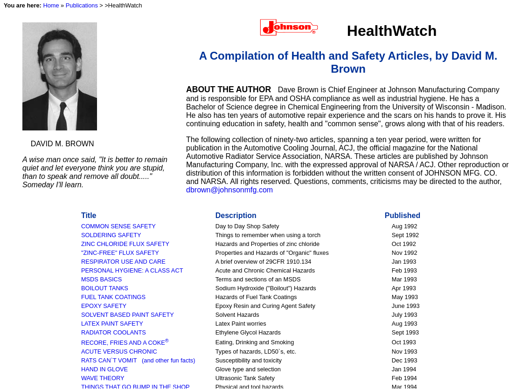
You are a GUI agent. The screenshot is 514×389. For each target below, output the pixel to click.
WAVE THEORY (103, 378)
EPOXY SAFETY (103, 305)
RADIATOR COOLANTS (113, 332)
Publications (82, 5)
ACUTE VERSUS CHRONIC (119, 351)
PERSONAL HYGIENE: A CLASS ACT (132, 270)
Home (51, 5)
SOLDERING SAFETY (111, 235)
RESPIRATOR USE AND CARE (123, 261)
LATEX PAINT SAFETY (112, 323)
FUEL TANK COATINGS (113, 296)
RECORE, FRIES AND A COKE (125, 342)
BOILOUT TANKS (104, 288)
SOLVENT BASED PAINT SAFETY (127, 314)
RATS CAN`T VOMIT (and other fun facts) (138, 360)
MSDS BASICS (101, 279)
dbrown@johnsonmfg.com (229, 190)
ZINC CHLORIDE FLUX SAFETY (125, 243)
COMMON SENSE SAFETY (118, 226)
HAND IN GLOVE (104, 369)
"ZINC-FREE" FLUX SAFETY (120, 252)
